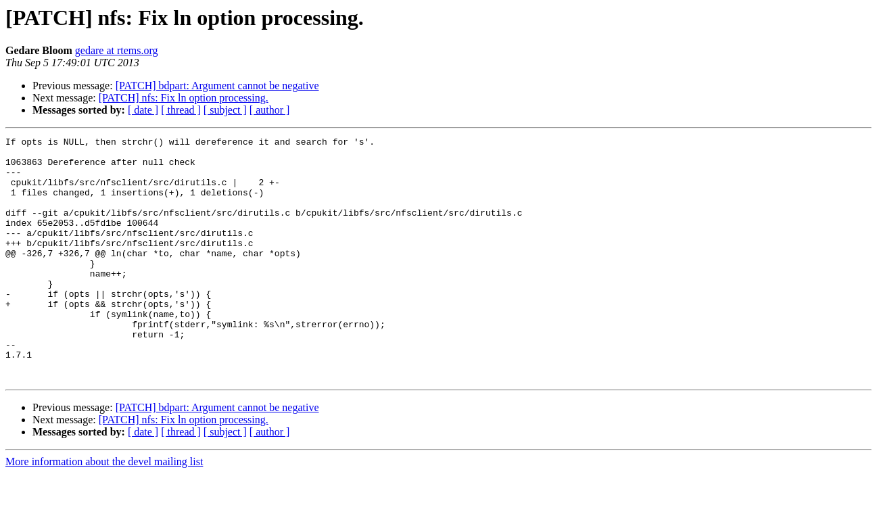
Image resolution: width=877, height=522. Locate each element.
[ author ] (270, 110)
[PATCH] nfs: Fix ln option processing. (183, 97)
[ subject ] (225, 110)
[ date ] (143, 110)
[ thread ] (181, 110)
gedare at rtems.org (116, 50)
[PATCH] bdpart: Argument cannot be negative (217, 85)
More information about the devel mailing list (104, 510)
